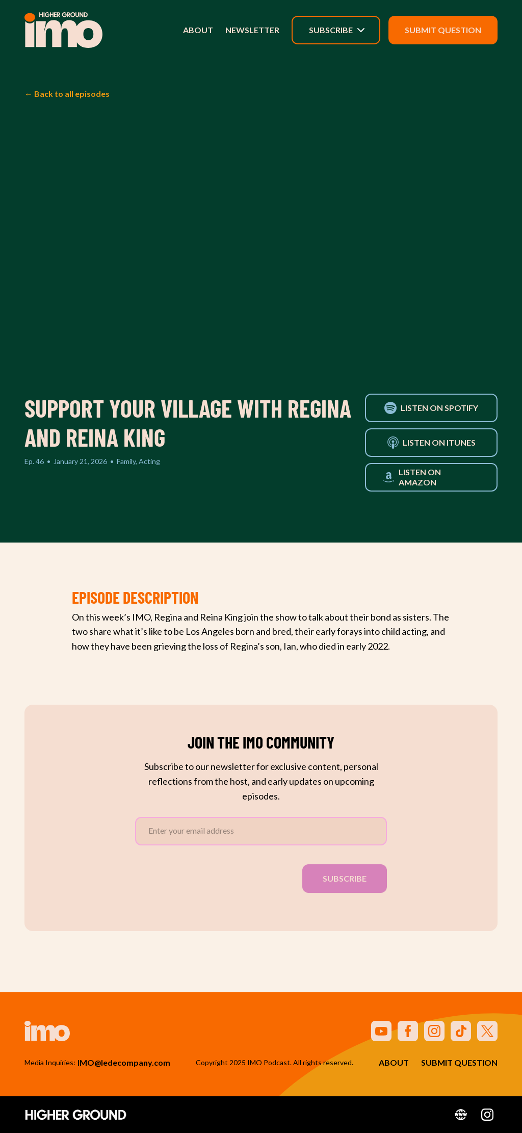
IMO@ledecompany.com (123, 1062)
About (198, 30)
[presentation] (212, 876)
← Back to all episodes (67, 93)
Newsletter (252, 30)
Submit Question (443, 30)
